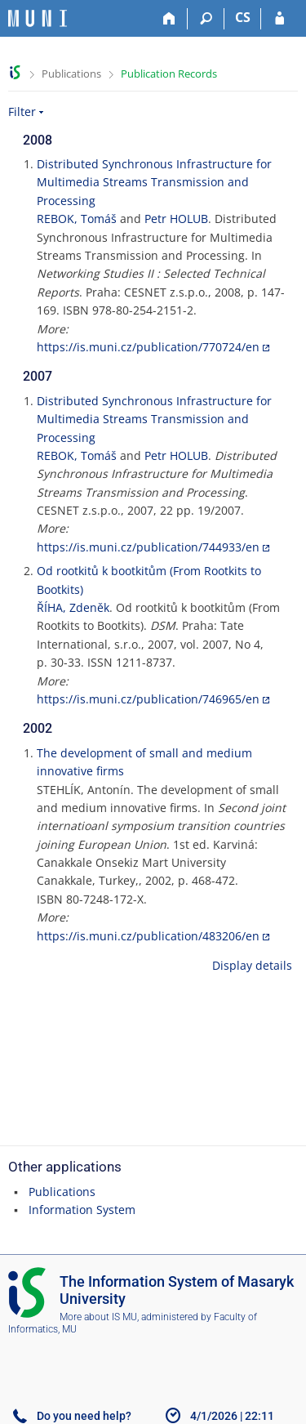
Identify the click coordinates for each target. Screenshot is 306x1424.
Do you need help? (84, 1415)
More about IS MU (98, 1317)
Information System (82, 1209)
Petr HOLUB (176, 218)
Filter (22, 111)
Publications (71, 73)
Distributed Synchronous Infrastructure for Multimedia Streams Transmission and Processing (154, 182)
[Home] (169, 18)
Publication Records (169, 73)
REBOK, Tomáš (77, 218)
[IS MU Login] (279, 18)
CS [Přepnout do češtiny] (243, 17)
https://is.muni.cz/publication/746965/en (148, 699)
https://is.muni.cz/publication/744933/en (148, 547)
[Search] (206, 18)
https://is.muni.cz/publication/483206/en (148, 936)
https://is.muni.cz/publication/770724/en (148, 347)
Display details (252, 965)
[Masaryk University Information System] (37, 18)
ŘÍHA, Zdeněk (73, 607)
